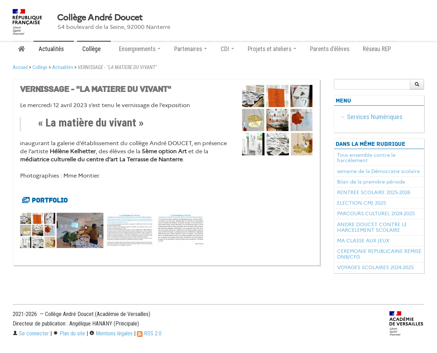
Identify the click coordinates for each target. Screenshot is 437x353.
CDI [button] (227, 48)
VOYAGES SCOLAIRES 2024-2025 (375, 267)
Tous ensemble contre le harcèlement (366, 158)
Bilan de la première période (371, 182)
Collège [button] (94, 48)
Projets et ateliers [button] (272, 48)
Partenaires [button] (190, 48)
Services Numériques (375, 117)
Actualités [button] (54, 48)
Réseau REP (377, 48)
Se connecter (31, 333)
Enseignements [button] (139, 48)
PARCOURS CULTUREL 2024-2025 (376, 213)
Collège (40, 67)
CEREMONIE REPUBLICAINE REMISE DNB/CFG (379, 254)
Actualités (62, 67)
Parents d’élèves (329, 48)
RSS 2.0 (149, 333)
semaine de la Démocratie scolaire (378, 171)
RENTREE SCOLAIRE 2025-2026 (373, 192)
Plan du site (69, 333)
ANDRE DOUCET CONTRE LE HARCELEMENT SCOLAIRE (372, 227)
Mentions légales (111, 333)
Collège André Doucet (99, 17)
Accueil (20, 67)
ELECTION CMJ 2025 (361, 203)
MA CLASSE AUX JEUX (363, 240)
